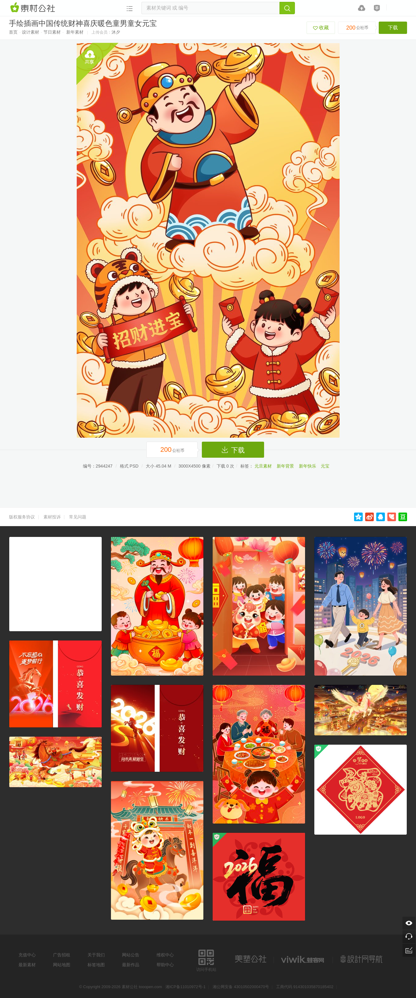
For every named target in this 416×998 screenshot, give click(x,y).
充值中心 (27, 954)
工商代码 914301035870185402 (304, 986)
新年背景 (285, 466)
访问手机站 (206, 959)
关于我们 (96, 954)
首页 (13, 32)
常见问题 (77, 516)
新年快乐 (307, 466)
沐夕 (116, 32)
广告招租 (61, 954)
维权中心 (165, 954)
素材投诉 (52, 516)
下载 (393, 27)
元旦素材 (263, 466)
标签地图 (96, 964)
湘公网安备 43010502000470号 (241, 986)
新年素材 (75, 32)
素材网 (33, 8)
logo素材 (303, 959)
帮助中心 (165, 964)
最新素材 (27, 964)
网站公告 (130, 954)
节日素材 (52, 32)
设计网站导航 (362, 959)
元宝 (325, 466)
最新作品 (130, 964)
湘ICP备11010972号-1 (185, 986)
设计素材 (30, 32)
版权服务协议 (22, 516)
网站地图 (61, 964)
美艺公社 (250, 959)
